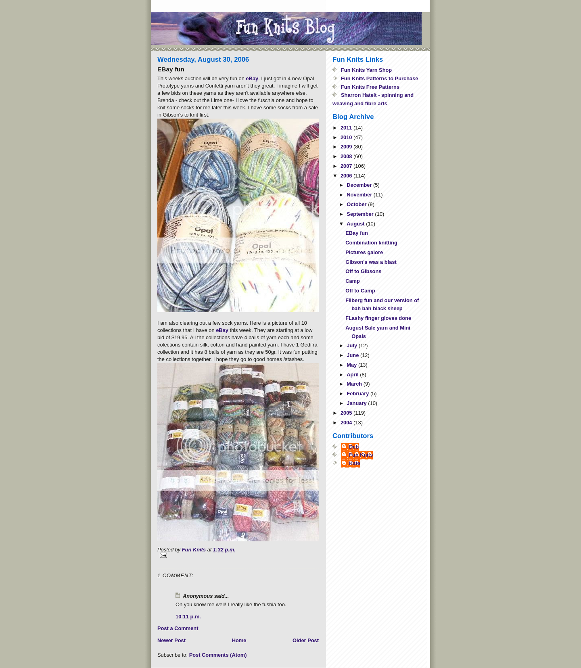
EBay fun (356, 233)
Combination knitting (371, 243)
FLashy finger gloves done (378, 318)
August (356, 224)
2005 (347, 413)
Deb (354, 447)
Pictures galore (364, 252)
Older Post (306, 640)
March (355, 384)
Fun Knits (361, 455)
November (360, 195)
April (353, 375)
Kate (354, 463)
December (360, 185)
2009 (347, 147)
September (361, 214)
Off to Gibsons (363, 271)
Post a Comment (177, 628)
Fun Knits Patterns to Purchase (379, 78)
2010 (347, 137)
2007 (347, 166)
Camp (352, 281)
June (353, 355)
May (352, 365)
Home (239, 640)
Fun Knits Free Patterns (370, 87)
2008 (347, 156)
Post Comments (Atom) (218, 655)
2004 (347, 423)
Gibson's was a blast (371, 262)
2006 (347, 176)
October (357, 204)
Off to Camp (360, 291)
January (357, 403)
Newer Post (171, 640)
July (352, 345)
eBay (252, 78)
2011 (347, 128)
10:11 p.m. (188, 617)
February (358, 393)
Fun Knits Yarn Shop (366, 70)
